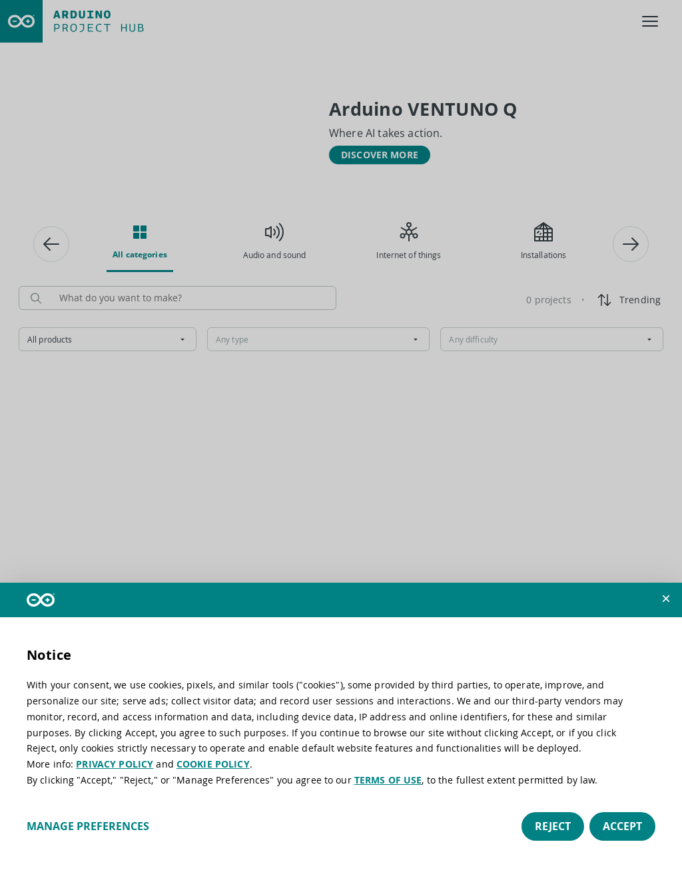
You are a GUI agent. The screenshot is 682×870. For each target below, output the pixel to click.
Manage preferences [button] (88, 826)
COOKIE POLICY (213, 764)
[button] (666, 599)
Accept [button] (622, 826)
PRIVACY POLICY (114, 764)
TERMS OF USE (388, 780)
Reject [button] (553, 826)
